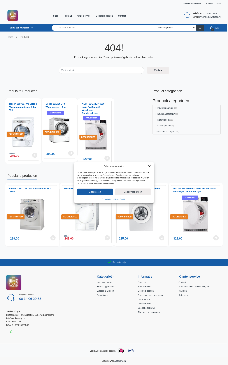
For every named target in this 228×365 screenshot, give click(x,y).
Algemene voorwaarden (149, 312)
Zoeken (158, 70)
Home (10, 37)
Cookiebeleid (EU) (146, 308)
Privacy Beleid (119, 199)
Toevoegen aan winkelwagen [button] (34, 155)
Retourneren (184, 295)
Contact (122, 16)
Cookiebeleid (107, 199)
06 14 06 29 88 (210, 13)
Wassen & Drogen (163, 131)
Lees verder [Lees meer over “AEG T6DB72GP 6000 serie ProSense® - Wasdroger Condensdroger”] (107, 158)
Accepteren (95, 191)
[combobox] (104, 28)
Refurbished (161, 120)
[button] (149, 166)
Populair (68, 16)
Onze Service (83, 16)
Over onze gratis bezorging (150, 295)
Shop (55, 16)
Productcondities (213, 3)
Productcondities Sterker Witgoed (194, 286)
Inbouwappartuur (163, 108)
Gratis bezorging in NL (192, 3)
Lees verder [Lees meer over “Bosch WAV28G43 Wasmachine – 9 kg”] (71, 153)
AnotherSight (120, 361)
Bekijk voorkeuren (133, 191)
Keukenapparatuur (164, 114)
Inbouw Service (145, 286)
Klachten (183, 291)
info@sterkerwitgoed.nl (210, 17)
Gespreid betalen (104, 16)
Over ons (142, 282)
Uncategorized (162, 125)
